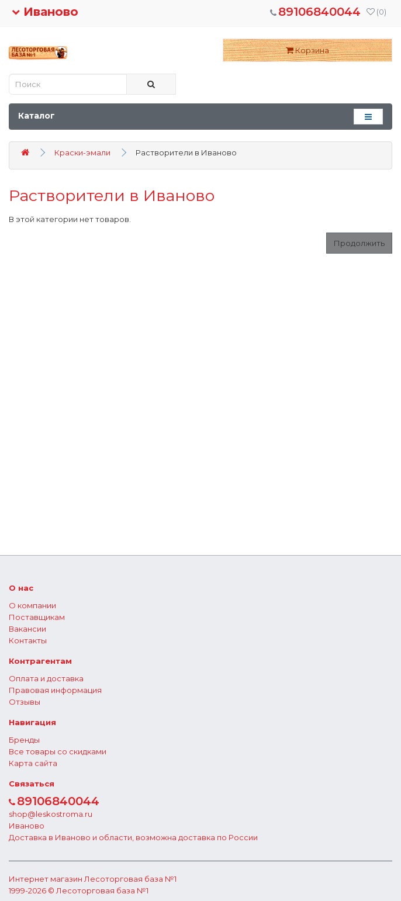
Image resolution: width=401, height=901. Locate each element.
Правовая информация (55, 690)
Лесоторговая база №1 (130, 878)
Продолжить (359, 243)
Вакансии (27, 628)
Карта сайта (33, 763)
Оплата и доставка (46, 678)
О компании (32, 605)
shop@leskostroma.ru (50, 814)
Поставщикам (37, 617)
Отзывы (24, 701)
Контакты (28, 640)
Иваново (45, 12)
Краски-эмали (82, 152)
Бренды (24, 739)
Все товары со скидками (57, 751)
